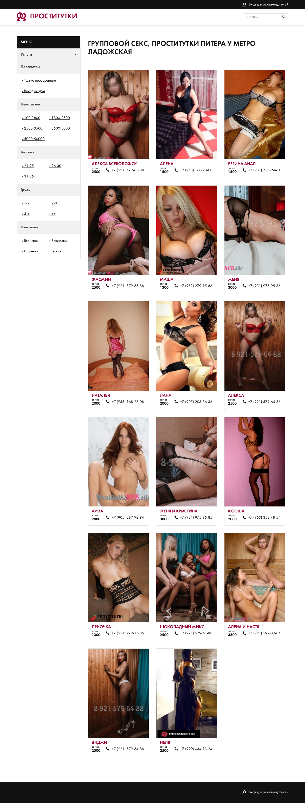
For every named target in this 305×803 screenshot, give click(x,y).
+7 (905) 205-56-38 (196, 402)
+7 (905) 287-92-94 (128, 518)
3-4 (27, 214)
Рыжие (56, 251)
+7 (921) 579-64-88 (264, 402)
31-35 (29, 176)
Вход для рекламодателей (268, 4)
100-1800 (32, 118)
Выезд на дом (34, 91)
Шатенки (31, 251)
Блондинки (32, 241)
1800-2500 (60, 118)
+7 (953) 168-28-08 (196, 170)
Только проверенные (40, 81)
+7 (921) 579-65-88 (128, 170)
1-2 (27, 203)
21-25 (29, 166)
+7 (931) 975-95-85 (264, 286)
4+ (53, 214)
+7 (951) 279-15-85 (128, 633)
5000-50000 (34, 139)
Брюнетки (59, 241)
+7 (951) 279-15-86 (196, 286)
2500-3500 (33, 128)
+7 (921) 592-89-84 (264, 633)
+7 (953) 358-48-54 (264, 518)
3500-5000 (60, 128)
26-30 (56, 166)
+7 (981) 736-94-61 (264, 170)
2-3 (54, 203)
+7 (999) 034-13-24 (196, 749)
